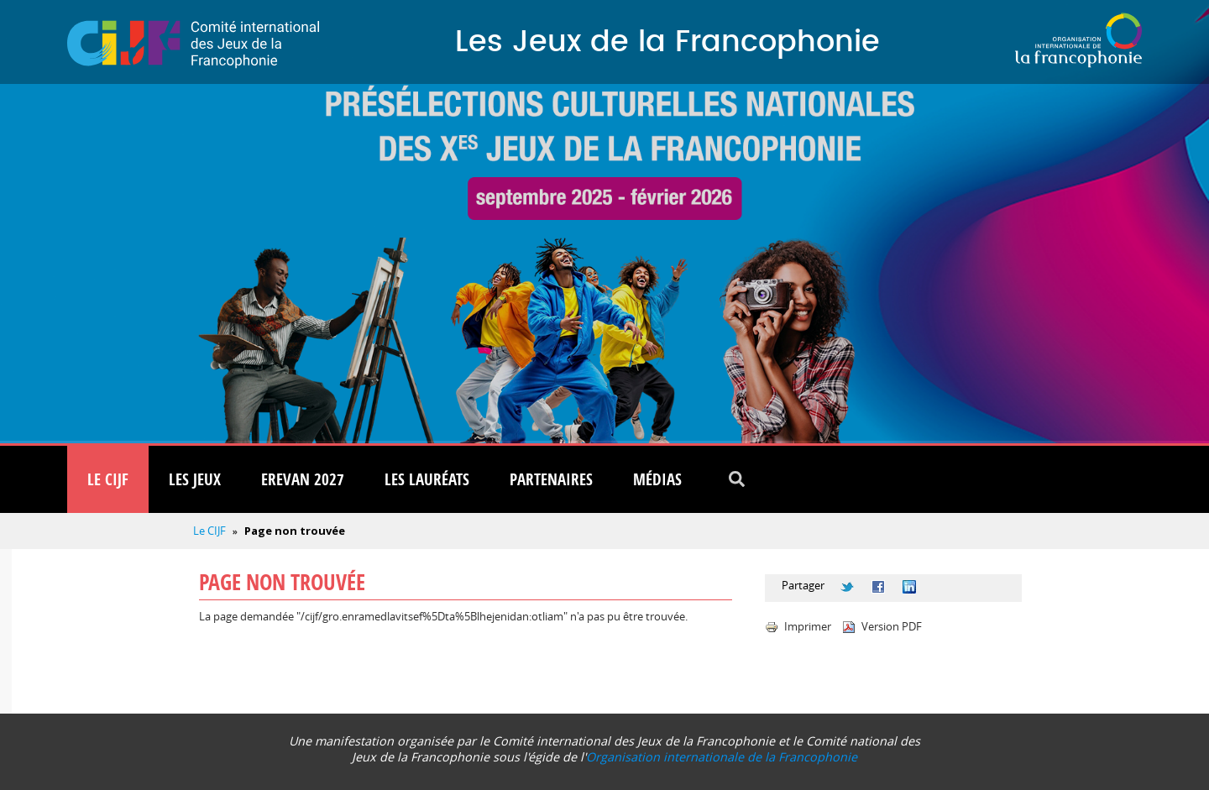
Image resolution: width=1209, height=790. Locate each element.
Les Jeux (195, 479)
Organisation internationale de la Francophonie (721, 757)
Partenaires (551, 479)
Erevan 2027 (302, 479)
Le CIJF (107, 479)
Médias (657, 479)
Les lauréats (427, 479)
